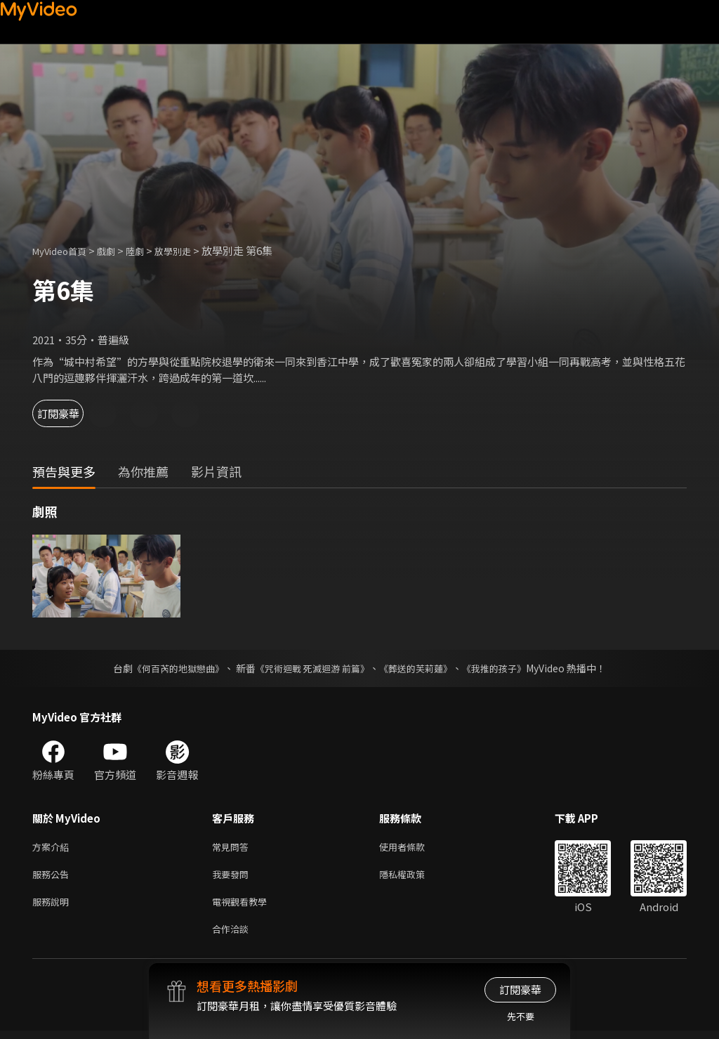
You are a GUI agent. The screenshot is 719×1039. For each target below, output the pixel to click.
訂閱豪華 (71, 413)
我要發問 (233, 877)
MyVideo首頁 (64, 250)
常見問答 (233, 847)
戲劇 (117, 250)
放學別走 (191, 250)
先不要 (520, 1016)
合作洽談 (233, 936)
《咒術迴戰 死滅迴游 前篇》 (311, 668)
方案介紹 (53, 847)
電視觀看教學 (243, 906)
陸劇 (148, 250)
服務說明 (53, 906)
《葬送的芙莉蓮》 (421, 668)
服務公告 (53, 877)
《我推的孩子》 (504, 668)
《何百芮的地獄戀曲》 (169, 668)
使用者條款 (414, 847)
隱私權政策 (414, 877)
